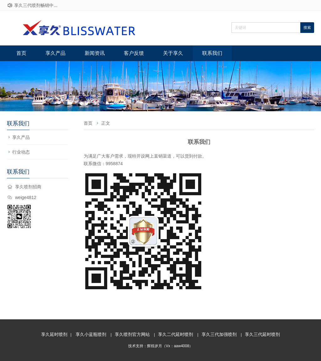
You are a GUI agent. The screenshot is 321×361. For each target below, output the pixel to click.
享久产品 (55, 53)
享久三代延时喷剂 (262, 334)
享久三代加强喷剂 (219, 334)
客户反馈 (134, 53)
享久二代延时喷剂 (175, 334)
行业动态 (21, 151)
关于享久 (173, 53)
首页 (21, 53)
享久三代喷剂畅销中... (35, 5)
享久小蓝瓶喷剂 (91, 334)
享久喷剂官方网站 (132, 334)
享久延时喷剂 (54, 334)
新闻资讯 (95, 53)
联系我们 (212, 53)
